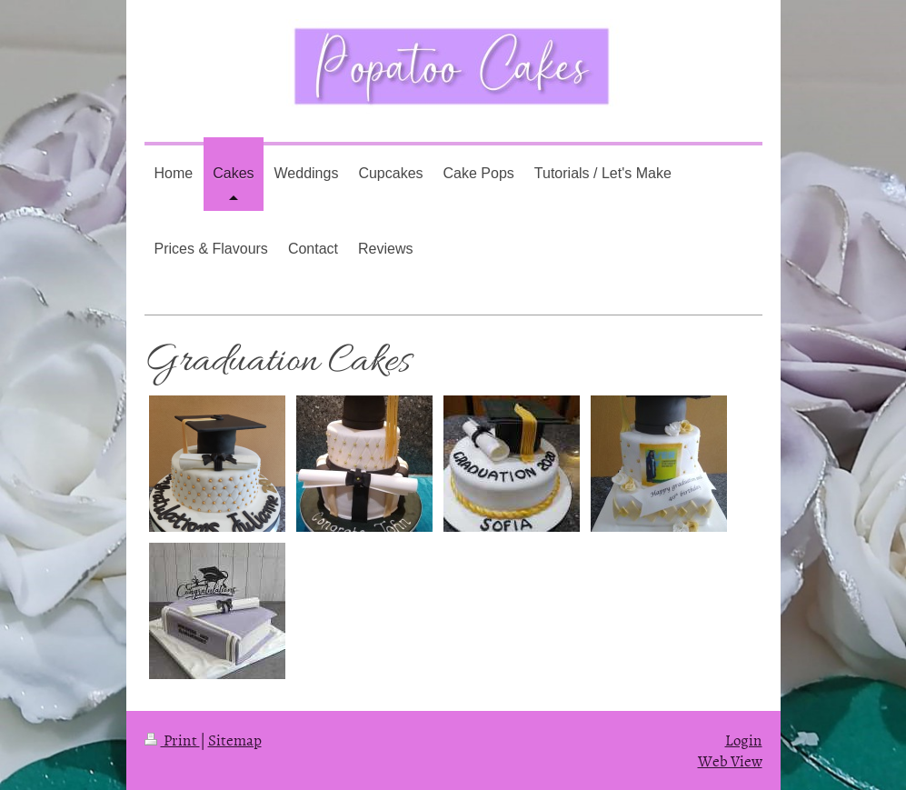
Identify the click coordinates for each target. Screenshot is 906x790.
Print (172, 739)
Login (743, 739)
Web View (730, 760)
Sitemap (235, 739)
